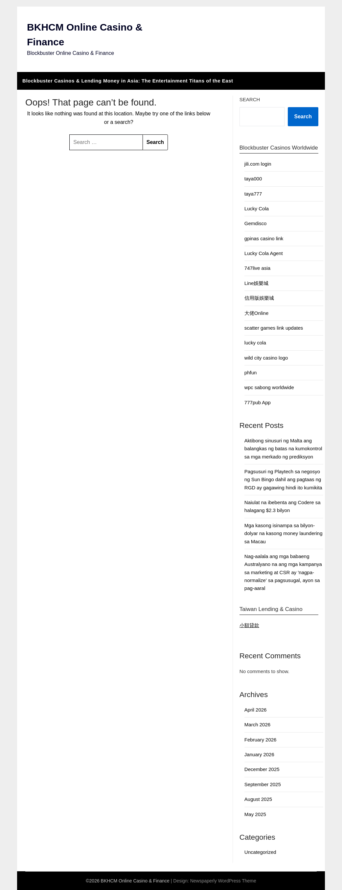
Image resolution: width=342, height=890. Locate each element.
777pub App (257, 402)
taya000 (253, 178)
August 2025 (258, 799)
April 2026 (255, 710)
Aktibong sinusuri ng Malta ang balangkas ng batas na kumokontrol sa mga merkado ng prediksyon (283, 448)
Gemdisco (255, 223)
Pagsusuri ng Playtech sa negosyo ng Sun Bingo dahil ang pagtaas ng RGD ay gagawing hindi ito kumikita (283, 479)
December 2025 (262, 769)
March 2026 (257, 724)
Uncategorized (260, 852)
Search (249, 99)
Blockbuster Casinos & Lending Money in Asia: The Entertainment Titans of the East (127, 80)
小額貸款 (249, 625)
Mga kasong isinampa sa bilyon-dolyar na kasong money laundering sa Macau (283, 533)
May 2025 (255, 814)
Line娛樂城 (256, 283)
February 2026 (260, 739)
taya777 (253, 194)
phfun (250, 372)
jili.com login (257, 164)
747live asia (257, 268)
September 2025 (262, 784)
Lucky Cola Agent (263, 253)
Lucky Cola (256, 208)
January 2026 (259, 754)
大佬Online (256, 313)
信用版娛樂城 (259, 298)
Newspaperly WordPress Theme (223, 880)
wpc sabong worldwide (269, 387)
